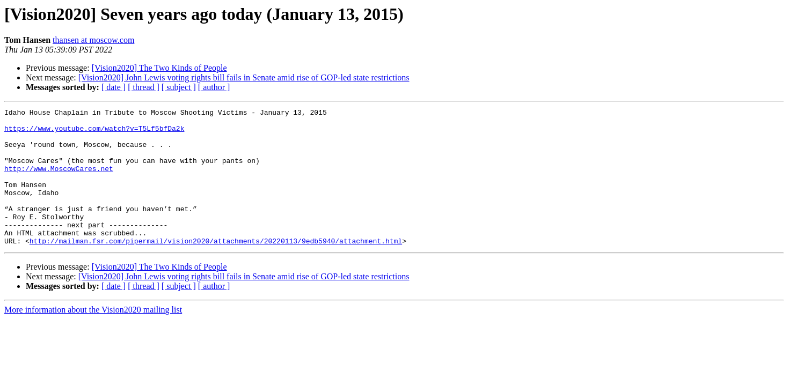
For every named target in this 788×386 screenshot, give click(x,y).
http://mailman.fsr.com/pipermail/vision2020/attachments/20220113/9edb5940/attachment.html (216, 268)
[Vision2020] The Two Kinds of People (159, 67)
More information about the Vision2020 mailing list (93, 337)
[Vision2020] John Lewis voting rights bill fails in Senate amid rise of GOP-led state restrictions (244, 77)
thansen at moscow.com (93, 39)
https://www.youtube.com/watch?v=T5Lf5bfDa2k (94, 133)
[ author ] (214, 87)
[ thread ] (143, 87)
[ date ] (113, 87)
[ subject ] (179, 87)
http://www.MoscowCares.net (58, 181)
